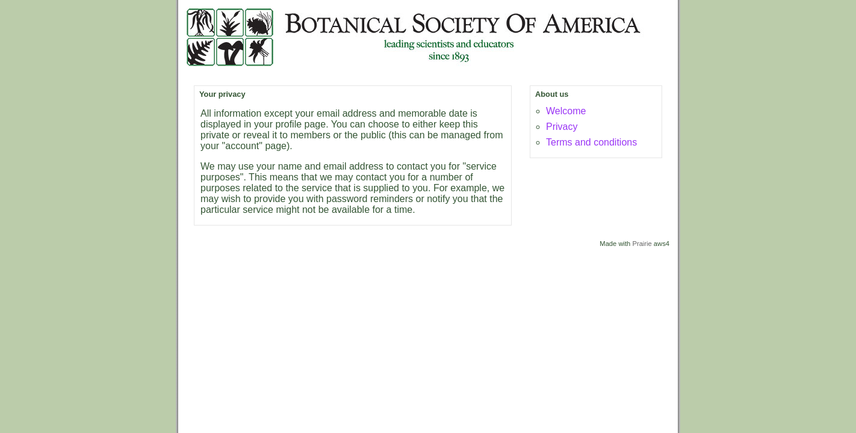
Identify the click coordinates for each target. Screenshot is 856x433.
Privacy (561, 126)
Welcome (566, 111)
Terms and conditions (591, 142)
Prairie (641, 243)
